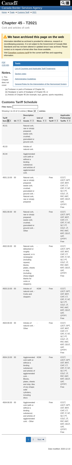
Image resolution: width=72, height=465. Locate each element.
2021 (34, 12)
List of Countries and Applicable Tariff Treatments (35, 69)
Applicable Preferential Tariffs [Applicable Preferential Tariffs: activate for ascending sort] (65, 118)
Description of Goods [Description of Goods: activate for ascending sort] (28, 118)
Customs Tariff (23, 12)
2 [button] (34, 439)
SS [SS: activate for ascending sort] (17, 121)
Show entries (36, 111)
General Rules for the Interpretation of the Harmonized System (41, 84)
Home (4, 12)
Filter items (20, 107)
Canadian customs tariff (18, 53)
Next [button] (39, 440)
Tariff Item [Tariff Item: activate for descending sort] (7, 119)
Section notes (20, 74)
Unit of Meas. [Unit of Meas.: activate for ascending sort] (42, 119)
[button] (65, 3)
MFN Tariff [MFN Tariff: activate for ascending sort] (53, 119)
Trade (12, 12)
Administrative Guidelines (25, 79)
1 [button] (29, 439)
